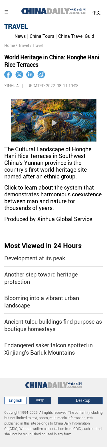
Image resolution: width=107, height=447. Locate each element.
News (20, 36)
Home (9, 45)
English (15, 400)
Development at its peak (34, 258)
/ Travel (22, 45)
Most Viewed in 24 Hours (43, 246)
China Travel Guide (77, 36)
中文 (96, 13)
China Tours (42, 36)
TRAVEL (16, 26)
